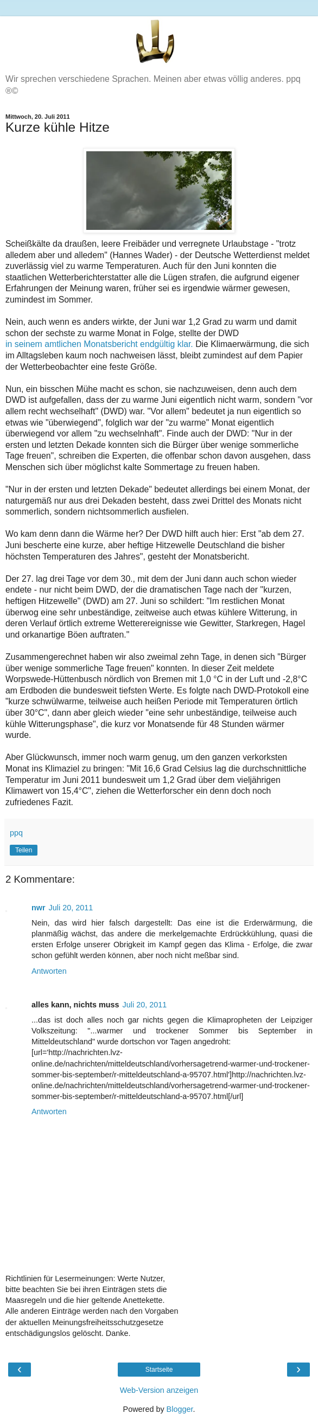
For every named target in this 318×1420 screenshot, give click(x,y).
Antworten (49, 971)
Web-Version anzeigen (159, 1390)
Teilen (23, 850)
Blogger (180, 1409)
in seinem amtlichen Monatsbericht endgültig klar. (99, 344)
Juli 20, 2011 (71, 907)
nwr (38, 907)
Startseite (159, 1369)
